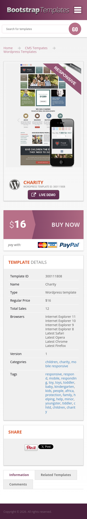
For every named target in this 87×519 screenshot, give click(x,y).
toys (58, 382)
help (59, 399)
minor (69, 399)
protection (53, 395)
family (67, 395)
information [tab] (19, 475)
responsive (53, 374)
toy (51, 382)
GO (75, 29)
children (51, 362)
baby (49, 386)
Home (8, 48)
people (58, 390)
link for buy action (43, 230)
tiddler (67, 403)
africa (69, 390)
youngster (53, 403)
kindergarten (64, 386)
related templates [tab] (56, 475)
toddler (68, 382)
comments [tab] (18, 484)
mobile (54, 378)
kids (48, 390)
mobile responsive (60, 364)
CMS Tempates (36, 48)
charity (64, 362)
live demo (43, 194)
